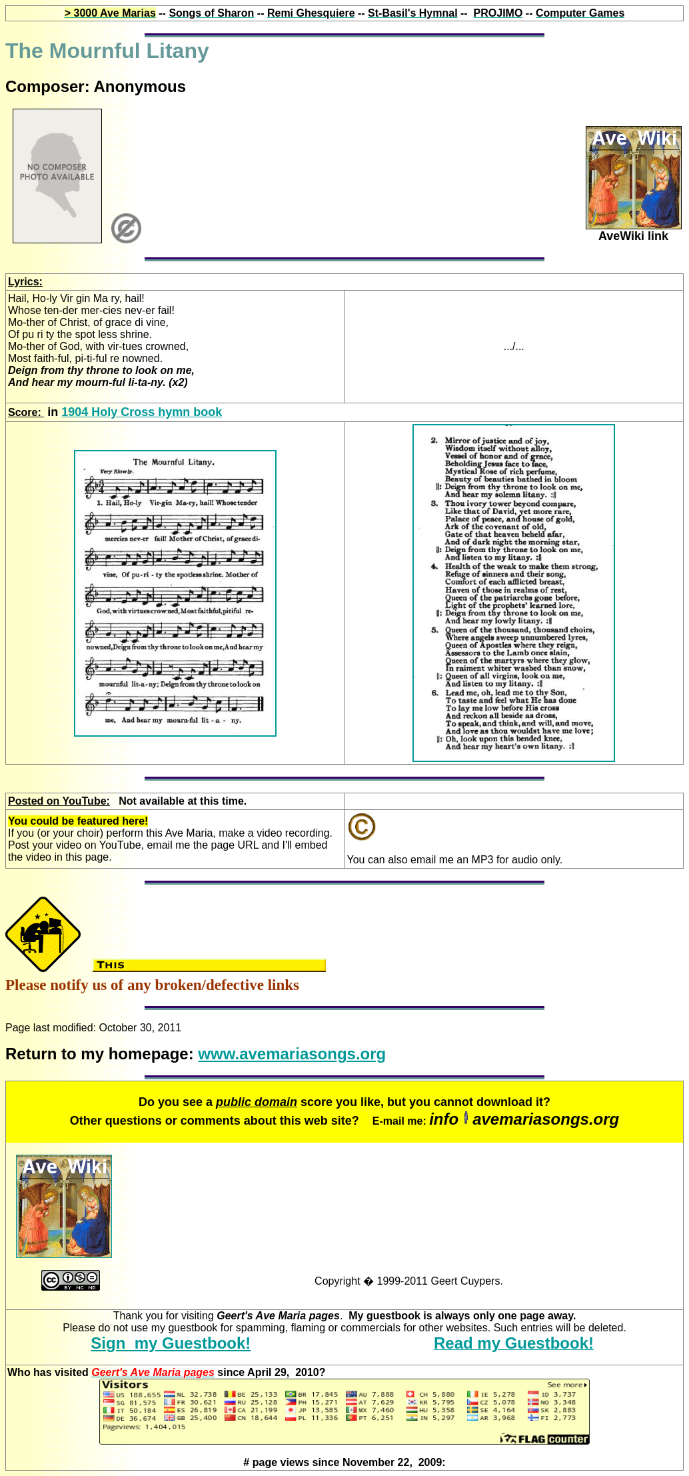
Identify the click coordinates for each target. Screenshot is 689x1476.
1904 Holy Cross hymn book (141, 412)
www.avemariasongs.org (292, 1054)
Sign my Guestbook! (171, 1343)
